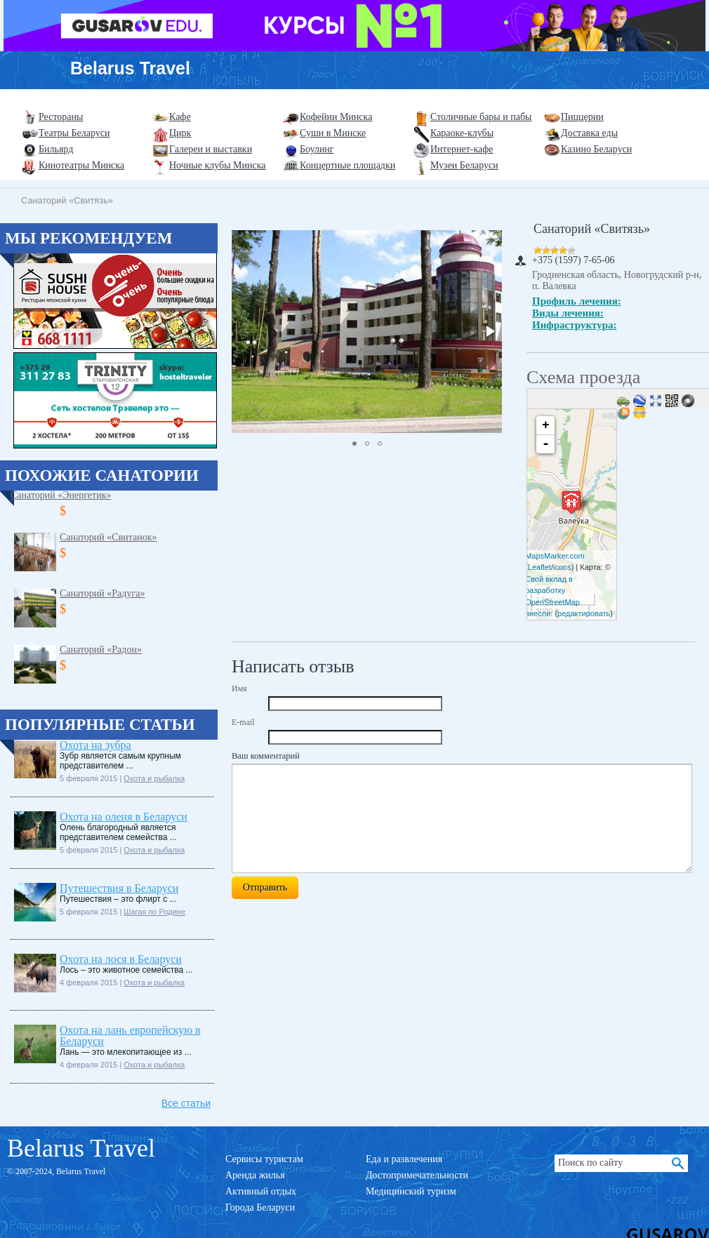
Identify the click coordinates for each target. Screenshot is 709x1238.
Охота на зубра (95, 745)
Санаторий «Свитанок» (108, 537)
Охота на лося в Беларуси (121, 959)
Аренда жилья (255, 1175)
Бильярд (56, 149)
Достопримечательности (417, 1175)
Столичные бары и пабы (481, 117)
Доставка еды (589, 133)
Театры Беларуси (74, 133)
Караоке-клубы (461, 133)
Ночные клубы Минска (217, 165)
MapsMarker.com (554, 556)
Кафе (180, 117)
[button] (489, 331)
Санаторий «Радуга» (102, 593)
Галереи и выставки (210, 149)
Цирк (180, 133)
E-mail (243, 722)
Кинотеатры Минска (81, 165)
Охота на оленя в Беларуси (123, 817)
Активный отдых (260, 1191)
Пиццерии (582, 117)
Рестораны (61, 117)
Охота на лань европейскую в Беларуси (130, 1035)
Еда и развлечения (404, 1159)
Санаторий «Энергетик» (61, 495)
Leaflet (539, 567)
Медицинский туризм (411, 1191)
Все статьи (186, 1103)
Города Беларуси (260, 1207)
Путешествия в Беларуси (119, 888)
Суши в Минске (333, 133)
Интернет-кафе (461, 149)
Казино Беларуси (596, 149)
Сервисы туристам (264, 1159)
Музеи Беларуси (464, 165)
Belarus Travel (130, 68)
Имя (239, 688)
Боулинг (317, 149)
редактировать (583, 613)
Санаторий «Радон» (101, 649)
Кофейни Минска (336, 117)
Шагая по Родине (154, 911)
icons (562, 567)
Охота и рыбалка (154, 778)
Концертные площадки (347, 165)
